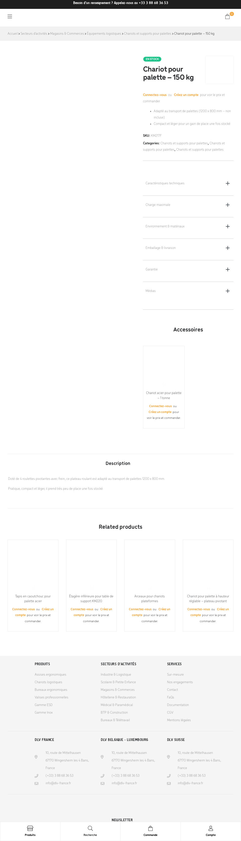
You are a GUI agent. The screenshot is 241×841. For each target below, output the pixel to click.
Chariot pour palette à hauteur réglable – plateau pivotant (208, 599)
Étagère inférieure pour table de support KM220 (91, 599)
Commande (150, 835)
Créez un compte (186, 95)
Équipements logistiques (104, 34)
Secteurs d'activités (34, 34)
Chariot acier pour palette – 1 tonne (164, 395)
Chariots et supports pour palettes (147, 34)
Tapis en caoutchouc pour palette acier (33, 599)
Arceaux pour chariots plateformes (149, 599)
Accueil (13, 34)
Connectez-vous (155, 95)
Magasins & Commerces (67, 34)
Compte (211, 835)
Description (118, 463)
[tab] (118, 461)
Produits (30, 835)
